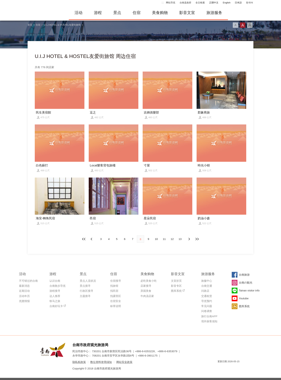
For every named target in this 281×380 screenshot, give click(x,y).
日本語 (238, 2)
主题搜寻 (85, 296)
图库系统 (176, 290)
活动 (78, 12)
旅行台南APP (209, 316)
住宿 (136, 12)
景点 (117, 12)
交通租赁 (206, 296)
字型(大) (250, 25)
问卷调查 (206, 311)
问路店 (205, 290)
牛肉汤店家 (147, 296)
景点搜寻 (85, 285)
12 (172, 238)
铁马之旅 (54, 301)
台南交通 (206, 285)
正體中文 (213, 2)
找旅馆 (114, 285)
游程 (98, 12)
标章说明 (115, 306)
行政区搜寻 (86, 290)
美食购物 (160, 12)
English (226, 2)
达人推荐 (54, 296)
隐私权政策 (79, 362)
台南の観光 (245, 282)
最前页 (84, 239)
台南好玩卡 (56, 306)
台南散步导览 (57, 285)
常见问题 (206, 306)
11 (164, 238)
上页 (189, 239)
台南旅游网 (45, 12)
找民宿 (114, 290)
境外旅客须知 (209, 321)
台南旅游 (244, 274)
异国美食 (145, 290)
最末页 (197, 239)
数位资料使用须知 (101, 362)
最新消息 (24, 285)
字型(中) (242, 25)
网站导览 (170, 2)
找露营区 (115, 296)
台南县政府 (185, 2)
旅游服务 (214, 12)
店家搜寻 (145, 285)
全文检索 (200, 2)
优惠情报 (24, 301)
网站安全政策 (124, 362)
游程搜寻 (54, 290)
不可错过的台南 (28, 280)
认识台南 (54, 280)
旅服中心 (206, 280)
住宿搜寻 (115, 280)
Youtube (244, 298)
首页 (30, 24)
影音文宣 (187, 12)
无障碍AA (233, 368)
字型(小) (235, 25)
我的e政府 (220, 368)
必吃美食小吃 (148, 280)
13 (180, 238)
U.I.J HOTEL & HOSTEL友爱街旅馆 (62, 24)
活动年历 (24, 296)
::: (162, 2)
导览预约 (206, 301)
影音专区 (176, 285)
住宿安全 (115, 301)
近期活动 (24, 290)
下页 (92, 239)
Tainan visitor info (249, 290)
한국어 (249, 2)
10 (156, 238)
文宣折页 (176, 280)
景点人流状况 (88, 280)
